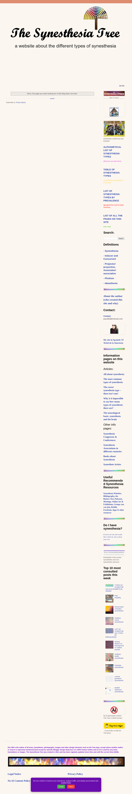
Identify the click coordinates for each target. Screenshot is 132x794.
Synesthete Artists (112, 464)
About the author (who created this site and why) (113, 300)
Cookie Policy (66, 783)
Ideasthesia (111, 283)
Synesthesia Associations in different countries (112, 448)
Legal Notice (14, 774)
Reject (71, 786)
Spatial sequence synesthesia (119, 690)
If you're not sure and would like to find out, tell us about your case (112, 537)
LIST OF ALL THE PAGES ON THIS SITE (113, 218)
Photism (109, 278)
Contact (107, 316)
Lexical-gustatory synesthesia (119, 678)
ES (120, 86)
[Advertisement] (66, 66)
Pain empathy (118, 597)
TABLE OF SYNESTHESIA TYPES (111, 172)
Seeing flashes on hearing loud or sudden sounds (119, 645)
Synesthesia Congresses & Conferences (110, 436)
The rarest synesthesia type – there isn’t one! (112, 390)
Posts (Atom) (21, 102)
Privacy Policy (75, 774)
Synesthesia (111, 251)
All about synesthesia (113, 374)
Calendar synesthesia (119, 666)
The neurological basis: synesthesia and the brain (112, 416)
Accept (61, 786)
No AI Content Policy (19, 780)
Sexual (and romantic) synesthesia (119, 609)
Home (52, 98)
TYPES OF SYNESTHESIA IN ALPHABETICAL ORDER (114, 588)
